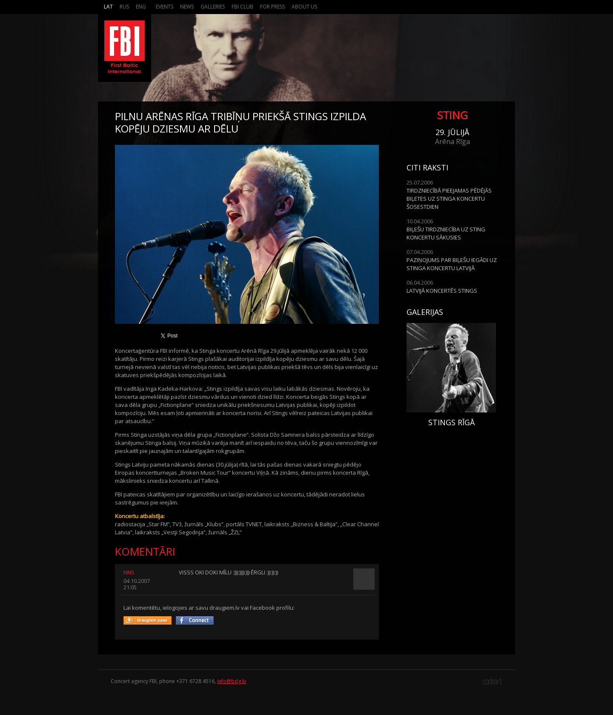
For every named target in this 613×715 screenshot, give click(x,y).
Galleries (213, 6)
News (187, 6)
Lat (108, 6)
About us (304, 6)
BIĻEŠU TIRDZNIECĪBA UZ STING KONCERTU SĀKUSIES (446, 233)
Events (164, 6)
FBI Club (242, 6)
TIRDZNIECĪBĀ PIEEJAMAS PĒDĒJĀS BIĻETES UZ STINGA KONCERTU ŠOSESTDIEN (449, 198)
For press (272, 6)
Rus (124, 6)
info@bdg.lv (231, 681)
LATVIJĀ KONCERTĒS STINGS (442, 290)
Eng (141, 6)
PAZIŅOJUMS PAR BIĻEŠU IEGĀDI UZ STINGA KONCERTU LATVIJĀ (452, 264)
